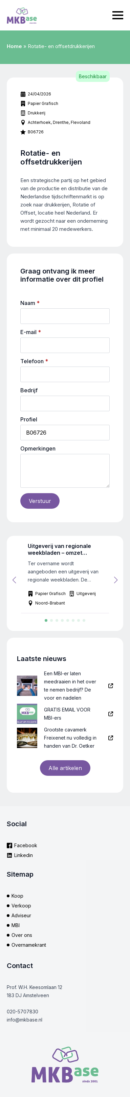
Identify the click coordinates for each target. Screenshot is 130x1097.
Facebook (25, 845)
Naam (30, 303)
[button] (14, 580)
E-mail (30, 332)
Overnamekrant (29, 945)
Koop (17, 896)
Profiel (28, 419)
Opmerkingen (38, 448)
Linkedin (23, 855)
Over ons (22, 935)
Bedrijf (29, 390)
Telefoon (34, 361)
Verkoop (21, 905)
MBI (16, 925)
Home (14, 46)
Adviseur (21, 915)
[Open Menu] (117, 15)
